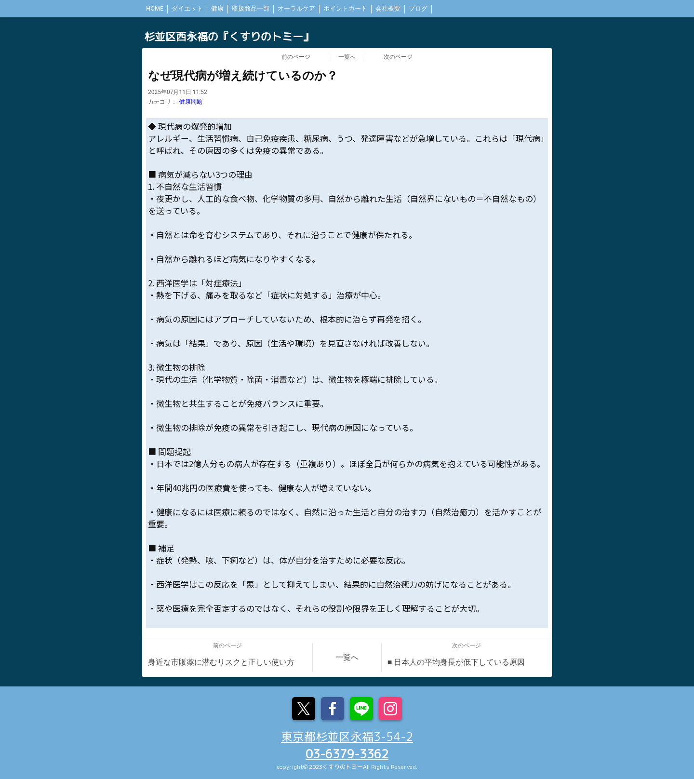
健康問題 (190, 101)
